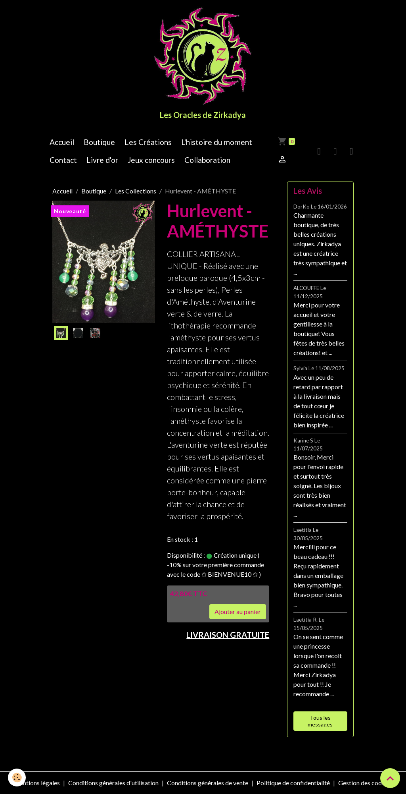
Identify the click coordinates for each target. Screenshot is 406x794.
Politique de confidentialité (293, 782)
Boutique (99, 142)
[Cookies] (17, 777)
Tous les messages (320, 721)
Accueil (62, 142)
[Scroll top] (390, 778)
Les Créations (148, 142)
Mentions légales (36, 782)
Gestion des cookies (365, 782)
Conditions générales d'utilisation (113, 782)
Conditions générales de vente (207, 782)
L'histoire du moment (216, 142)
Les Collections (135, 191)
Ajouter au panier (237, 611)
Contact (63, 159)
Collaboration (207, 159)
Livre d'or (102, 159)
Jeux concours (151, 159)
